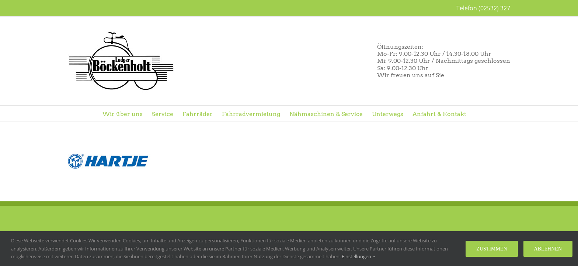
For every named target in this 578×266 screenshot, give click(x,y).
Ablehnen (548, 249)
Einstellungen (358, 256)
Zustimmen (491, 249)
